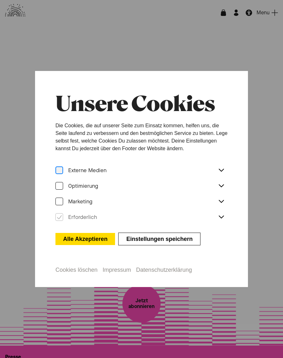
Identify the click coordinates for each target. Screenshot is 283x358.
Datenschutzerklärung (164, 268)
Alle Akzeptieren (85, 237)
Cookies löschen (76, 268)
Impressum (117, 268)
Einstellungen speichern (159, 237)
